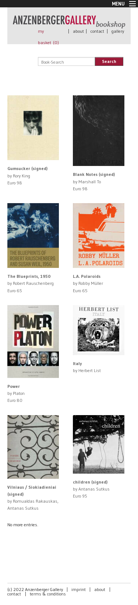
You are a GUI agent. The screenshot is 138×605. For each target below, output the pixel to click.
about (78, 31)
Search (109, 61)
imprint (78, 589)
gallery (118, 31)
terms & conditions (48, 594)
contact (97, 31)
